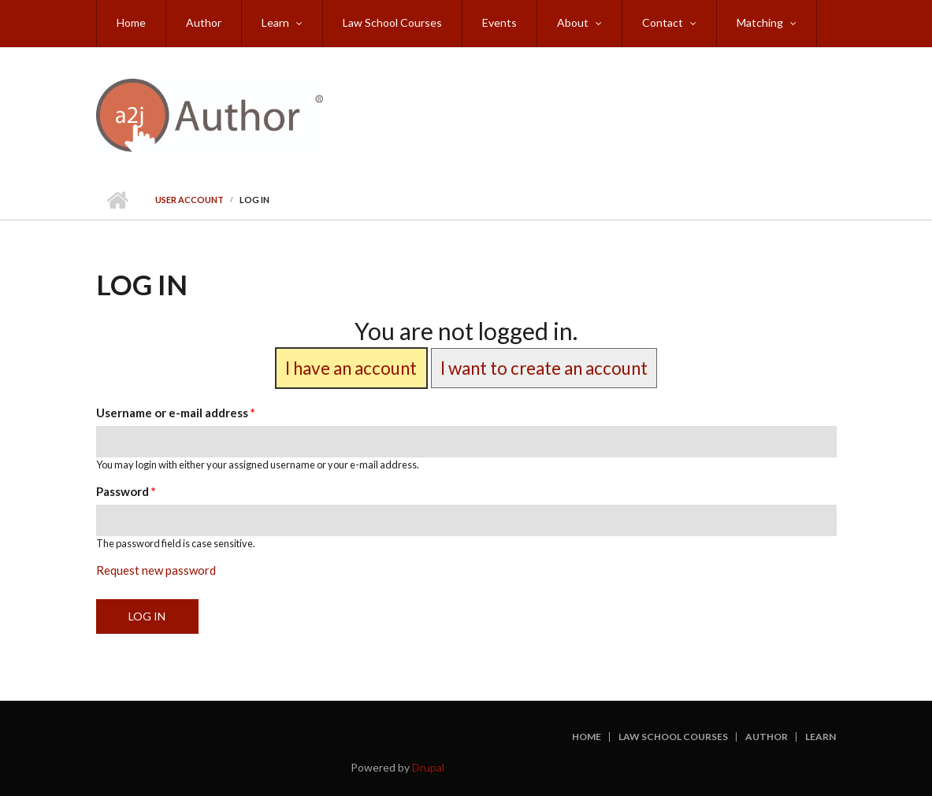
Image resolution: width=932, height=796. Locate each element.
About (573, 22)
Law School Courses (392, 22)
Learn (275, 22)
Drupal (428, 767)
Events (499, 22)
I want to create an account (544, 368)
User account (189, 199)
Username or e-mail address (175, 412)
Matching (760, 22)
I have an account (351, 368)
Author (203, 22)
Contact (662, 22)
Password (126, 491)
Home (131, 22)
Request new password (156, 570)
